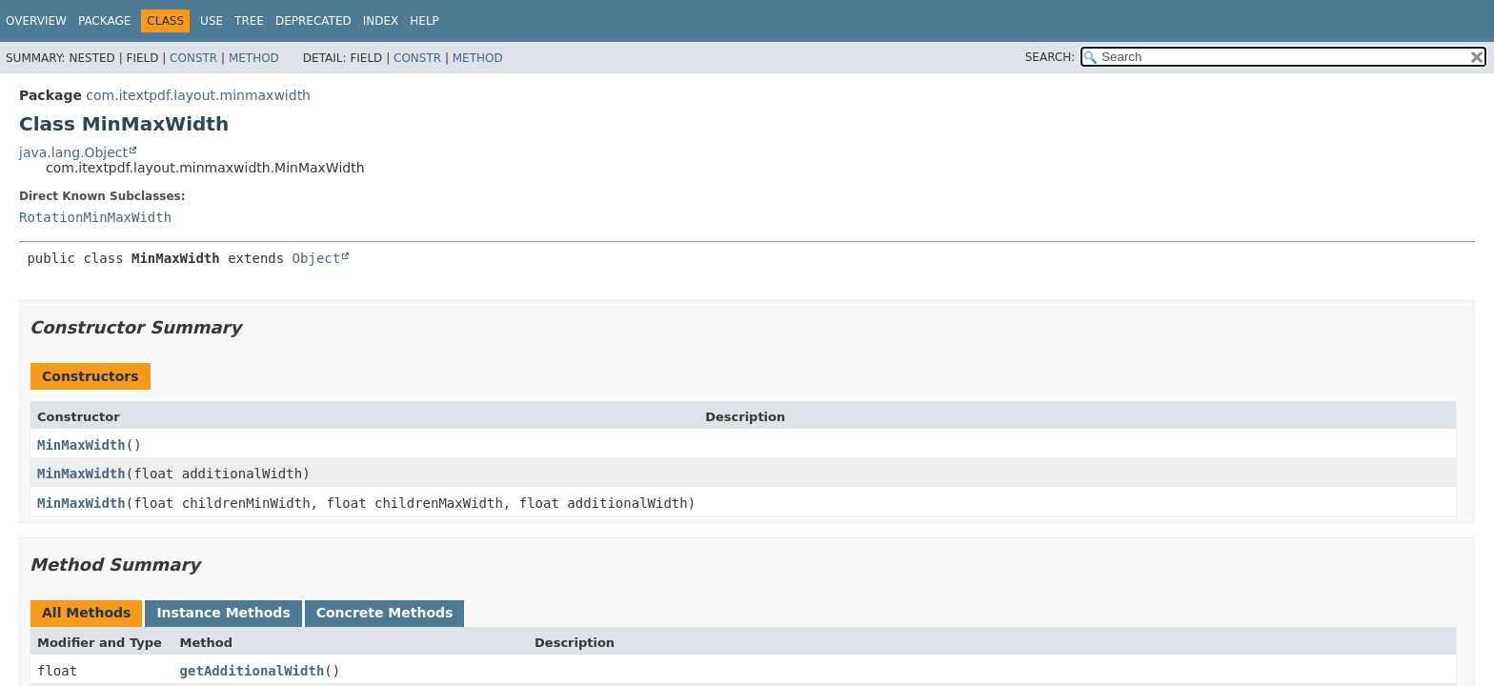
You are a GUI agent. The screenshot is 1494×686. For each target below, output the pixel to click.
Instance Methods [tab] (223, 612)
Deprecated (313, 21)
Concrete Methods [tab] (385, 612)
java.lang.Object (73, 152)
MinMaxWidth (81, 445)
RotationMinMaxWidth (95, 217)
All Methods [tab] (86, 612)
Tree (249, 21)
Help (424, 21)
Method (254, 58)
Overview (36, 21)
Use (211, 21)
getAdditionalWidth (252, 670)
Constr (193, 58)
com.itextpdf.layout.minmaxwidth (198, 95)
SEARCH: (1050, 57)
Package (104, 21)
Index (381, 21)
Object (317, 258)
